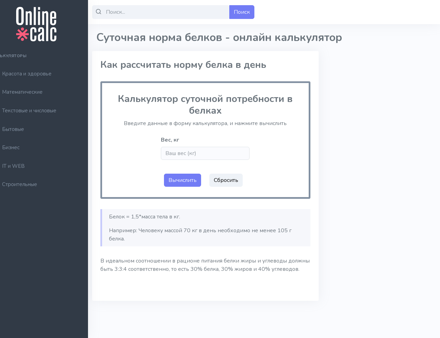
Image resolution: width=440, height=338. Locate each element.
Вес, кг (183, 140)
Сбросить (236, 180)
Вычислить (193, 180)
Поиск (257, 12)
